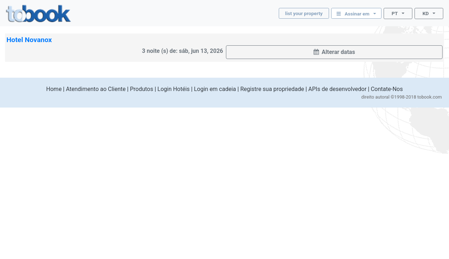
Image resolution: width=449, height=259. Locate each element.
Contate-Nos (387, 89)
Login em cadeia (215, 89)
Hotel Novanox (29, 40)
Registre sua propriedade (272, 89)
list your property (304, 13)
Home (54, 89)
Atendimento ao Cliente (95, 89)
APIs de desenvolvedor (337, 89)
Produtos (141, 89)
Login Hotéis (173, 89)
